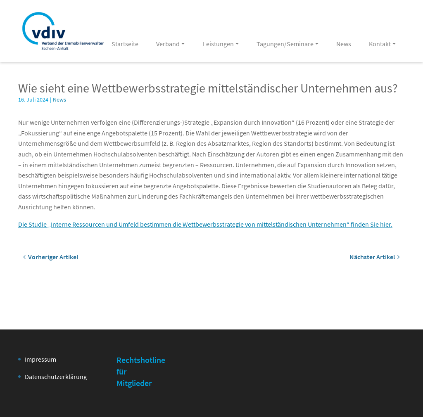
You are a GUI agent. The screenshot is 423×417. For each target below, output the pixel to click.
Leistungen (218, 44)
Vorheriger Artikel (50, 257)
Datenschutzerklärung (56, 376)
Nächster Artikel (374, 257)
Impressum (40, 359)
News (343, 44)
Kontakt (380, 44)
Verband (168, 44)
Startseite (125, 44)
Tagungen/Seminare (285, 44)
